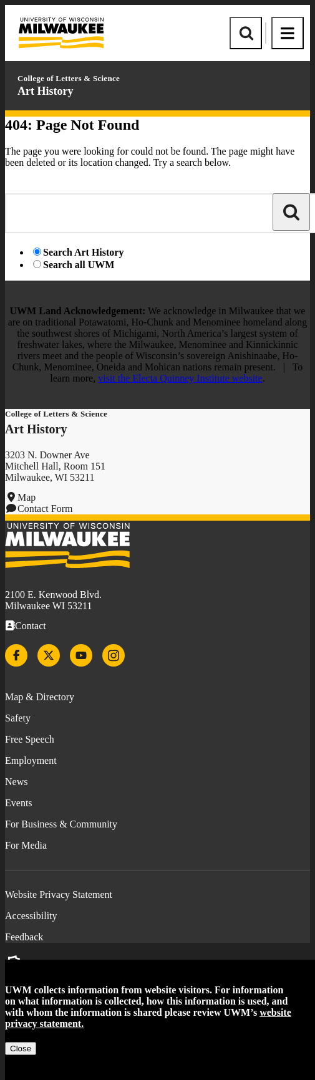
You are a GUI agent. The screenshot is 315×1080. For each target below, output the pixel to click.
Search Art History (83, 252)
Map (26, 497)
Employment (31, 760)
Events (18, 803)
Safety (18, 718)
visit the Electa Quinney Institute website (180, 378)
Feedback (24, 937)
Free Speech (29, 739)
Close (20, 1048)
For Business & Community (61, 824)
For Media (26, 845)
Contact (30, 625)
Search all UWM (78, 264)
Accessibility (31, 915)
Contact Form (44, 508)
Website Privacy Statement (58, 894)
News (16, 781)
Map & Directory (39, 697)
